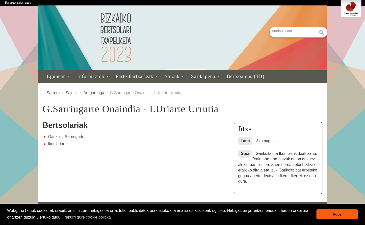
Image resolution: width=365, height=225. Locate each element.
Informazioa (92, 76)
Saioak (174, 76)
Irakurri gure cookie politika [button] (87, 217)
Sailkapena (205, 76)
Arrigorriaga (93, 93)
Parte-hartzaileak (136, 76)
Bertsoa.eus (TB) (245, 76)
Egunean (58, 76)
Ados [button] (337, 214)
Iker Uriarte (58, 144)
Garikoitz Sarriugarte (66, 137)
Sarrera (53, 93)
